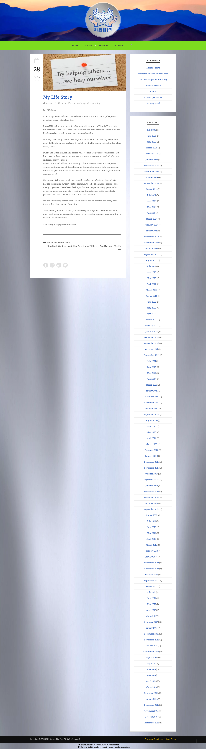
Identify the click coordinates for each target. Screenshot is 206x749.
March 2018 (151, 545)
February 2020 (152, 450)
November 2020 (151, 403)
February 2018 (151, 551)
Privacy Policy (170, 739)
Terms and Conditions (154, 739)
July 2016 (151, 663)
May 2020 (151, 432)
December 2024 (151, 165)
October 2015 (151, 717)
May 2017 (151, 604)
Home (75, 45)
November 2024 (151, 171)
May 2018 (151, 533)
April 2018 (151, 539)
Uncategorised (153, 103)
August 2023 (151, 260)
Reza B (49, 103)
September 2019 (151, 480)
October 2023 (151, 248)
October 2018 (151, 503)
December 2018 (151, 491)
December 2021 (151, 337)
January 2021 (151, 391)
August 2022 (151, 296)
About (88, 45)
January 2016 (151, 699)
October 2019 (151, 474)
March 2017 (151, 616)
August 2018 (151, 515)
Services (104, 45)
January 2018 (151, 557)
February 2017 (151, 622)
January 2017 (151, 628)
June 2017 (151, 598)
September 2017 (151, 580)
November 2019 (151, 468)
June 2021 (151, 367)
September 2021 (151, 355)
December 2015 (151, 705)
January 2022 (151, 331)
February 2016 (151, 693)
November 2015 (151, 711)
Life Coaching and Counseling (86, 103)
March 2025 (151, 148)
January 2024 (151, 231)
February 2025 (151, 154)
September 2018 (151, 509)
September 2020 (151, 414)
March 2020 (151, 444)
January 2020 (151, 456)
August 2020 (152, 420)
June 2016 (151, 669)
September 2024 (151, 183)
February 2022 (151, 325)
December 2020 (151, 397)
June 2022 (151, 302)
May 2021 (151, 373)
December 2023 (151, 237)
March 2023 (151, 290)
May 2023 (151, 278)
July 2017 (151, 592)
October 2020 (151, 408)
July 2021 (151, 361)
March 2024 (151, 219)
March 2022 (151, 320)
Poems (153, 91)
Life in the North (153, 85)
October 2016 (151, 646)
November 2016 (151, 640)
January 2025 (151, 159)
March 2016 (151, 687)
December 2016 (151, 634)
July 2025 (151, 130)
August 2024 (152, 189)
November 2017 (151, 568)
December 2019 (151, 462)
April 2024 (152, 213)
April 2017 (151, 610)
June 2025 (151, 136)
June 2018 (151, 527)
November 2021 (151, 343)
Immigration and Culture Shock (153, 74)
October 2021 (151, 349)
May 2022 (151, 308)
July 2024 (151, 195)
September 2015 (151, 723)
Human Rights (153, 68)
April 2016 (151, 681)
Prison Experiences (153, 97)
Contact (120, 45)
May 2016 (151, 675)
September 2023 (151, 254)
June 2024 (151, 201)
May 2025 (151, 142)
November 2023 (151, 242)
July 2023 (151, 266)
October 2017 (151, 574)
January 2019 (151, 485)
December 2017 (151, 563)
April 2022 (151, 314)
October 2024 (151, 177)
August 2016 (151, 657)
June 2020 (151, 426)
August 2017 (151, 586)
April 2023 (151, 284)
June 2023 (151, 272)
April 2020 (151, 438)
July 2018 (151, 521)
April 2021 (151, 379)
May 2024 (151, 207)
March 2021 (151, 385)
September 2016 (151, 651)
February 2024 (151, 225)
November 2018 (151, 497)
